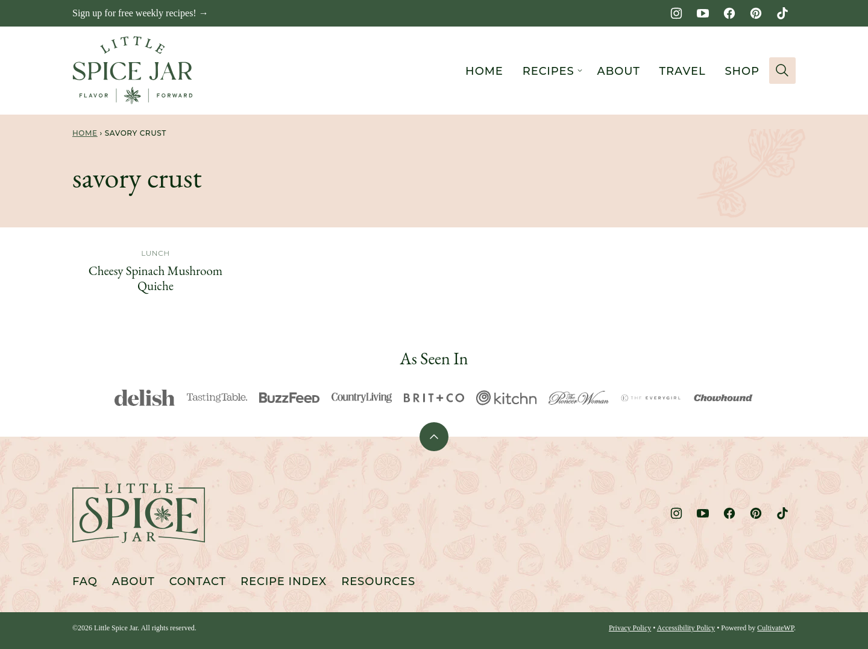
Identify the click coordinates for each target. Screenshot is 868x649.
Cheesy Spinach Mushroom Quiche (155, 278)
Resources (378, 581)
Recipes (548, 71)
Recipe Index (284, 581)
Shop (742, 71)
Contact (197, 581)
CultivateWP (775, 628)
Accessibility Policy (686, 628)
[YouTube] (703, 13)
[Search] (782, 70)
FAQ (85, 581)
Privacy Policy (630, 628)
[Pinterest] (756, 13)
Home (484, 71)
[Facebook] (729, 13)
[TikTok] (782, 13)
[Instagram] (676, 13)
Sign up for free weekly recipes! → (140, 13)
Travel (682, 71)
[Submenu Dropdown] (579, 70)
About (618, 71)
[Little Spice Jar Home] (132, 70)
